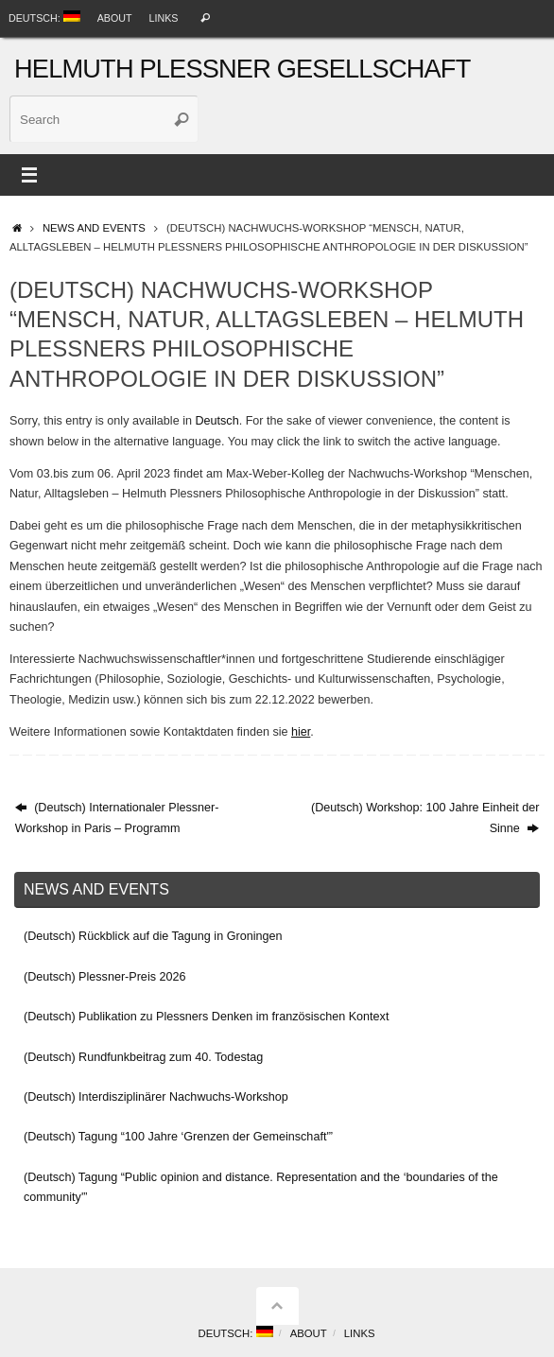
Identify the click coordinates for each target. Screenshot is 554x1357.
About (114, 18)
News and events (94, 228)
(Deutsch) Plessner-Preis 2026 (105, 976)
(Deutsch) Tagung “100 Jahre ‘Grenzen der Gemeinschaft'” (178, 1136)
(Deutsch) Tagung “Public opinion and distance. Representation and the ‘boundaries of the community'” (261, 1187)
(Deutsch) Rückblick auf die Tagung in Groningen (153, 936)
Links (164, 18)
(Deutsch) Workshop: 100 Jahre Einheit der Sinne (425, 817)
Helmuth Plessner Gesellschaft (242, 69)
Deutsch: (44, 17)
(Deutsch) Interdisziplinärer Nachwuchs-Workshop (156, 1097)
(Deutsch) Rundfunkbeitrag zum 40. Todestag (143, 1057)
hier (300, 732)
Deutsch (216, 420)
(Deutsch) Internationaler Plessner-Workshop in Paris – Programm (117, 817)
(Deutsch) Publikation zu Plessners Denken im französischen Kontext (206, 1016)
